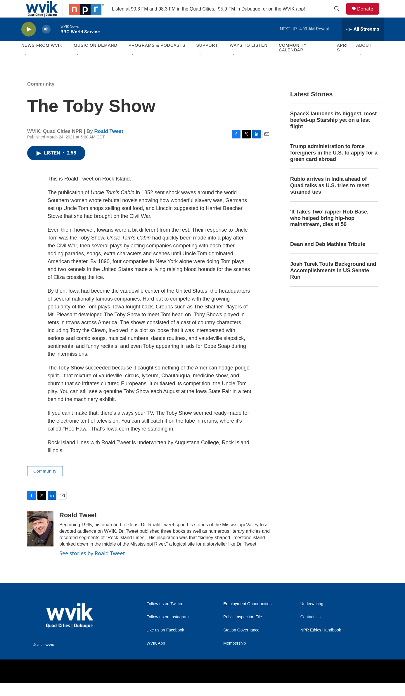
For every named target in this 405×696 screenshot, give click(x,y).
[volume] (46, 42)
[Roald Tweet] (40, 542)
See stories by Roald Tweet (92, 566)
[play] (28, 42)
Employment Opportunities (247, 617)
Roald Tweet (108, 144)
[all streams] (363, 42)
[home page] (60, 15)
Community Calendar (293, 60)
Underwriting (311, 617)
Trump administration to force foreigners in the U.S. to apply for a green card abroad (334, 166)
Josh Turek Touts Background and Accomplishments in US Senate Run (333, 283)
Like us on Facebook (165, 643)
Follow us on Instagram (167, 630)
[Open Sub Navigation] (25, 67)
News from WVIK (42, 58)
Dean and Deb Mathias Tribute (327, 257)
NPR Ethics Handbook (320, 643)
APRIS (342, 60)
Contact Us (310, 630)
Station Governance (241, 643)
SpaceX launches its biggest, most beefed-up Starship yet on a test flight (333, 133)
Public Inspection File (242, 630)
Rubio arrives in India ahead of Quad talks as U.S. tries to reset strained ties (329, 198)
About (364, 58)
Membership (234, 656)
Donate (369, 15)
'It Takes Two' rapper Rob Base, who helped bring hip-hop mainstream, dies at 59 (329, 231)
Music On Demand (95, 58)
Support (207, 58)
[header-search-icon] (339, 15)
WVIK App (155, 656)
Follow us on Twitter (164, 617)
